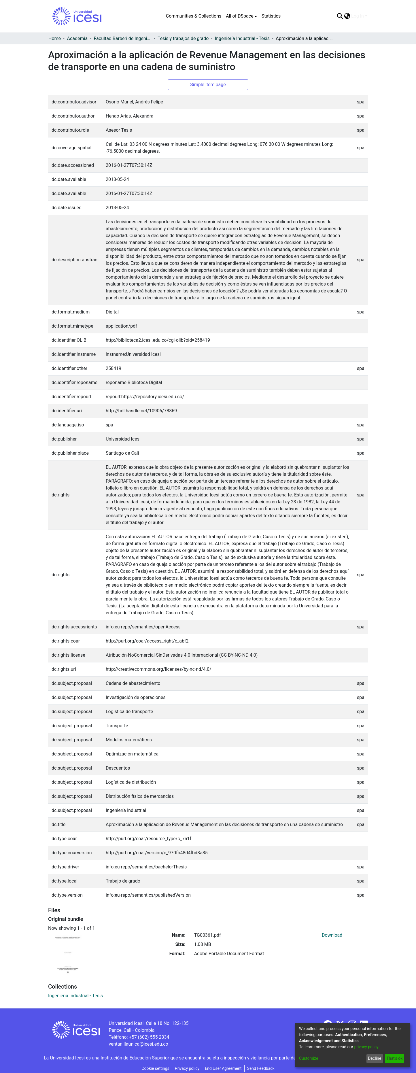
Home (54, 38)
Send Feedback (261, 1068)
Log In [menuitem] (357, 16)
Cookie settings (155, 1068)
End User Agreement (223, 1068)
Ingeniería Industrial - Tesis (242, 38)
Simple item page (208, 84)
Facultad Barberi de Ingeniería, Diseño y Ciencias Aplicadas (123, 38)
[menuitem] (241, 16)
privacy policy (366, 1046)
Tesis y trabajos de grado (183, 38)
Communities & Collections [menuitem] (193, 16)
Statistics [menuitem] (271, 16)
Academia (77, 38)
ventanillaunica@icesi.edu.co (138, 1044)
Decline (374, 1058)
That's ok (394, 1058)
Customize (308, 1058)
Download (332, 935)
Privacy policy (187, 1068)
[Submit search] (339, 16)
